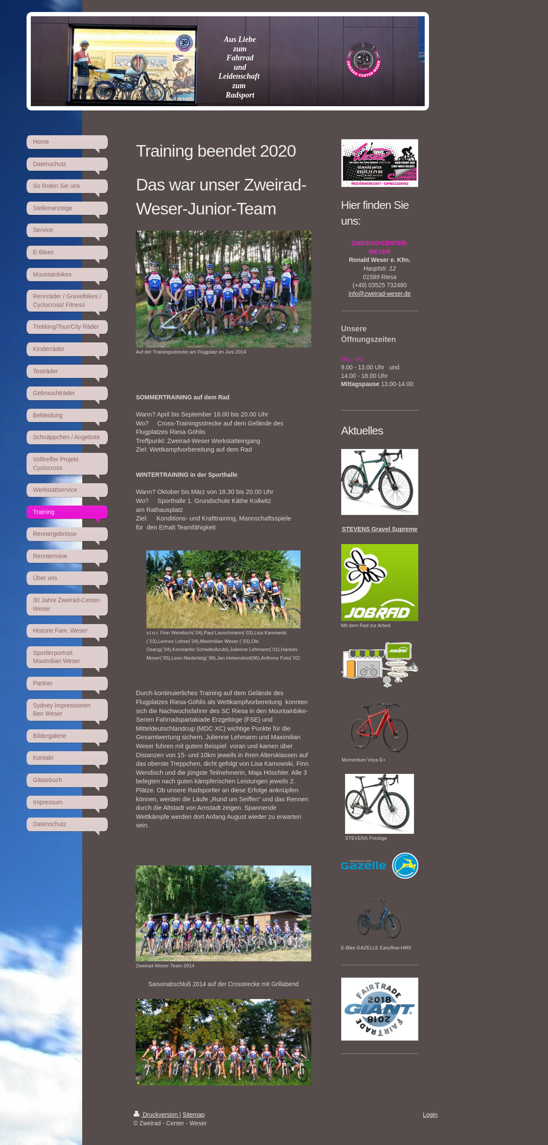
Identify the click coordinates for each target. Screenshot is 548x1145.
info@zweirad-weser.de (379, 293)
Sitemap (194, 1114)
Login (430, 1114)
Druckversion (156, 1114)
